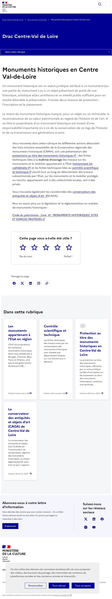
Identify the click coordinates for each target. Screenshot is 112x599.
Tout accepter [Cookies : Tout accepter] (83, 585)
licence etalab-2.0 (61, 595)
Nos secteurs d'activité (37, 19)
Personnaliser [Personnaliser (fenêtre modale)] (35, 585)
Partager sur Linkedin (30, 283)
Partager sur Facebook (14, 283)
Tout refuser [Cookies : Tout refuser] (59, 585)
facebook (102, 519)
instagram (86, 527)
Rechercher (100, 4)
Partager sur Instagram (39, 283)
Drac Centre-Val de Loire (13, 19)
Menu (108, 4)
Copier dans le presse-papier (47, 283)
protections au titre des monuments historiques (42, 156)
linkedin (94, 519)
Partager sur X (22, 283)
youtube (94, 527)
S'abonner (10, 526)
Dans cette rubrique (56, 52)
